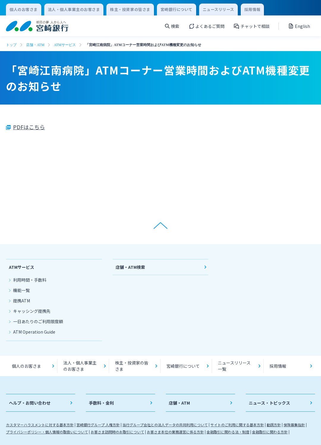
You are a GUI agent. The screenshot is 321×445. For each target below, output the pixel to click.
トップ (11, 45)
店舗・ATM (35, 45)
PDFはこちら (29, 127)
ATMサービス (64, 45)
